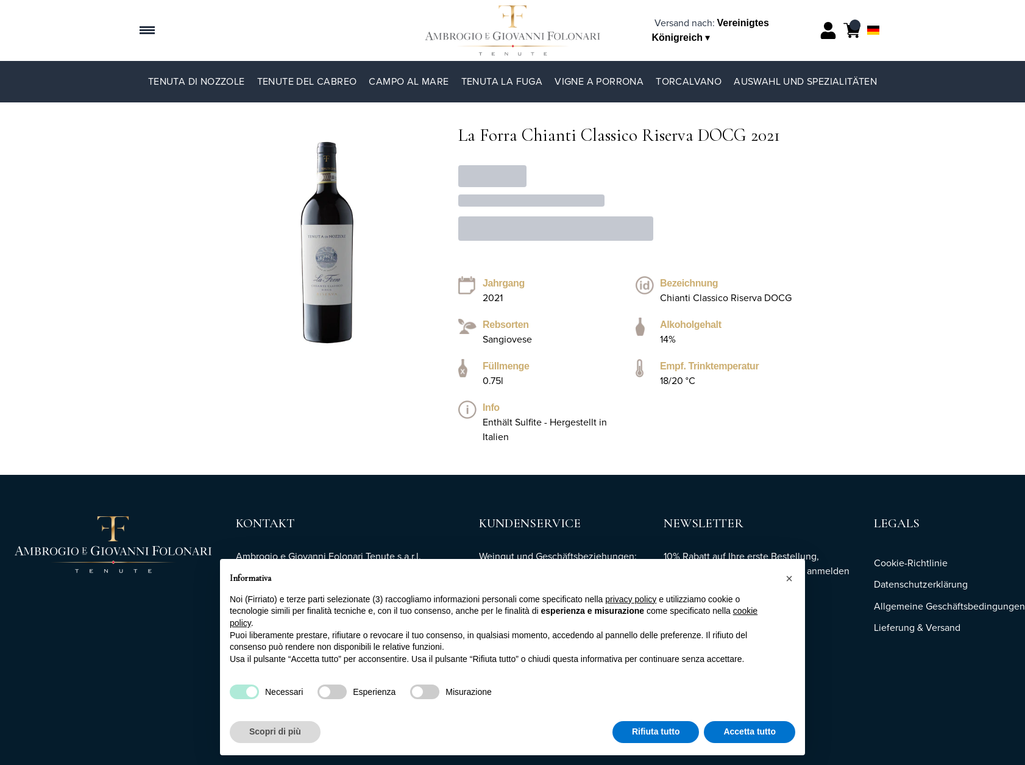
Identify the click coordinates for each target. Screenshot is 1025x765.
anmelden (828, 571)
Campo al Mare (409, 81)
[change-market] (710, 30)
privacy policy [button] (630, 599)
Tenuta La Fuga (502, 81)
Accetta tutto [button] (749, 732)
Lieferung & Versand (917, 628)
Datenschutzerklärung (921, 584)
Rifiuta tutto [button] (656, 732)
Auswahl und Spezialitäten (805, 81)
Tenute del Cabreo (307, 81)
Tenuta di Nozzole (196, 81)
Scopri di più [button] (275, 732)
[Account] (828, 30)
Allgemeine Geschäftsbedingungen (949, 606)
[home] (512, 30)
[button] (789, 578)
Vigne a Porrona (599, 81)
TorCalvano (689, 81)
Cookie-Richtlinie (911, 563)
